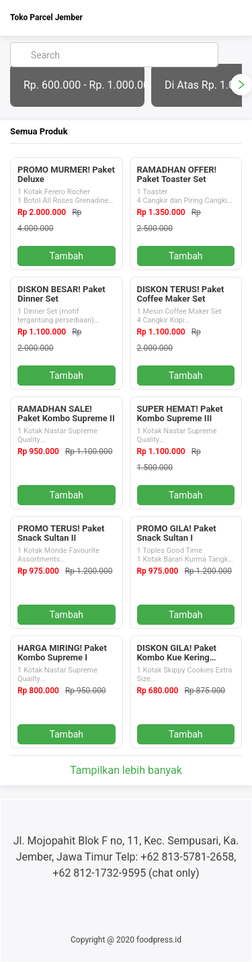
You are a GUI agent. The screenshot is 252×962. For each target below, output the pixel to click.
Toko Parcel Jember (46, 17)
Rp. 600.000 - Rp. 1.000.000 (84, 85)
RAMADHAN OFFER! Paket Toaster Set (177, 174)
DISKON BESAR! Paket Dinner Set (61, 294)
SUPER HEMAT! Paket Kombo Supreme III (180, 413)
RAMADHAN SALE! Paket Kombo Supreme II (66, 413)
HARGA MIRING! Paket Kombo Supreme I (62, 652)
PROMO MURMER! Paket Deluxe (66, 174)
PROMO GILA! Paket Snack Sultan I (176, 533)
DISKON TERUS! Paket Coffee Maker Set (180, 294)
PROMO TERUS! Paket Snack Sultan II (60, 533)
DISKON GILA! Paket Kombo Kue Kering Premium (177, 657)
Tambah (66, 256)
